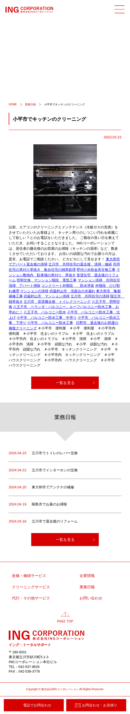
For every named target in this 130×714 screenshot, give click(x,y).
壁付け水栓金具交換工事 (96, 270)
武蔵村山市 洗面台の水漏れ (72, 291)
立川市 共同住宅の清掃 (90, 296)
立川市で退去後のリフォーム (43, 521)
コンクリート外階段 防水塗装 (67, 286)
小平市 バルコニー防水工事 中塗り (47, 318)
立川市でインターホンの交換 (43, 470)
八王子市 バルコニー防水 (45, 312)
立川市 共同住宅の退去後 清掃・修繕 (80, 264)
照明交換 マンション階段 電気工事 (47, 280)
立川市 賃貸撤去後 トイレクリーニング (57, 302)
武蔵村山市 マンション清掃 (46, 296)
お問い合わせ (91, 598)
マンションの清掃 (34, 291)
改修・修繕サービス (29, 576)
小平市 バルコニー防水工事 (50, 323)
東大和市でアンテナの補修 (41, 487)
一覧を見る (65, 383)
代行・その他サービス (31, 598)
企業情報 (87, 576)
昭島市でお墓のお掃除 (38, 504)
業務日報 (87, 587)
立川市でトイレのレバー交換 (43, 453)
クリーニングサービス (31, 587)
